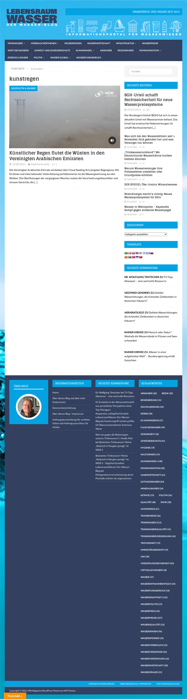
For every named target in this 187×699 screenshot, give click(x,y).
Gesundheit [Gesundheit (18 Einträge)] (150, 434)
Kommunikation (149, 50)
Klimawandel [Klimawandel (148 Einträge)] (152, 461)
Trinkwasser (15, 43)
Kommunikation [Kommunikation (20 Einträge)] (153, 468)
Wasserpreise (150, 43)
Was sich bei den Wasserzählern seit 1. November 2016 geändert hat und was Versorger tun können (149, 139)
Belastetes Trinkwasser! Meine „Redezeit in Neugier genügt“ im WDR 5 (113, 446)
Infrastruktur (125, 43)
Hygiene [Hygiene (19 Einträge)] (148, 447)
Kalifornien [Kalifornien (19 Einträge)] (150, 454)
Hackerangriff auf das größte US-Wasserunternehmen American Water (115, 425)
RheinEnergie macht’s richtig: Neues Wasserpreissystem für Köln (148, 195)
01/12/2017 (132, 201)
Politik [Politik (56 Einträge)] (165, 495)
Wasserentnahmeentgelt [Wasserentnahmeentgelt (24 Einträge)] (158, 583)
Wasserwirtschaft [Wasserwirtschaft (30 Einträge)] (154, 665)
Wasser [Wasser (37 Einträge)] (147, 577)
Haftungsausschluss (168, 684)
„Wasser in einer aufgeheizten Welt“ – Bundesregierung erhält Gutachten (149, 356)
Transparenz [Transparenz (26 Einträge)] (151, 515)
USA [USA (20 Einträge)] (145, 556)
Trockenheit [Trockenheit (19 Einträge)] (150, 543)
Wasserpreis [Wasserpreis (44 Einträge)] (150, 611)
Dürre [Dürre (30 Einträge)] (146, 413)
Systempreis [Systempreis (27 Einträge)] (150, 509)
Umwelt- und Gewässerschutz (52, 50)
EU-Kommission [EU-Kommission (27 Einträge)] (152, 420)
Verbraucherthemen (43, 43)
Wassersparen (73, 43)
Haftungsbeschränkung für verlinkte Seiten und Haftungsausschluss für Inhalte (71, 423)
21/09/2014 (132, 189)
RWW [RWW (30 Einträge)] (166, 502)
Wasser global (59, 57)
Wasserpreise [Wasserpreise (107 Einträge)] (151, 617)
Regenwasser (126, 50)
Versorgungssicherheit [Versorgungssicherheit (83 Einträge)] (157, 563)
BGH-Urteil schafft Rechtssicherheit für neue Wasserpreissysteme (148, 100)
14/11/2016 (132, 147)
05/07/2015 (134, 109)
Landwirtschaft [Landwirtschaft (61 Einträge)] (153, 475)
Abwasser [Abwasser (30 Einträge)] (149, 393)
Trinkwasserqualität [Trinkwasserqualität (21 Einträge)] (156, 529)
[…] (35, 182)
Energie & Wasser (18, 57)
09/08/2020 (132, 163)
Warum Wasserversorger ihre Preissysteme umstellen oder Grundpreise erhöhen (143, 171)
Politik (38, 57)
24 (147, 109)
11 (143, 179)
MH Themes (69, 690)
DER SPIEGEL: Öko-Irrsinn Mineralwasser (150, 184)
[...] (153, 127)
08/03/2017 (132, 214)
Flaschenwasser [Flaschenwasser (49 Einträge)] (153, 427)
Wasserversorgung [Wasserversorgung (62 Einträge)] (155, 658)
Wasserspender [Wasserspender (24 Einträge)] (152, 638)
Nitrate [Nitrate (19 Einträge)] (147, 495)
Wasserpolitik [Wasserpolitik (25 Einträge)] (151, 604)
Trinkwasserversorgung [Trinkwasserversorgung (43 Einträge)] (158, 536)
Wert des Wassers (18, 50)
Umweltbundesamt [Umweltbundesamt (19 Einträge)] (154, 549)
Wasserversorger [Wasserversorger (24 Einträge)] (154, 652)
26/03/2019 (132, 179)
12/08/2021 (19, 164)
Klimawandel (84, 50)
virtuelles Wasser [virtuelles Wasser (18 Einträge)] (154, 570)
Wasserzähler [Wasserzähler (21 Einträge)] (151, 672)
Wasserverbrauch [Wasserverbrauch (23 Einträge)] (154, 645)
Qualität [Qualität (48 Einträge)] (148, 502)
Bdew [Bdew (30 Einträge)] (167, 393)
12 (143, 163)
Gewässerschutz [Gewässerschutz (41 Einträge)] (153, 441)
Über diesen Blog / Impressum (68, 413)
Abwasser (106, 50)
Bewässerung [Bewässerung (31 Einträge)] (151, 400)
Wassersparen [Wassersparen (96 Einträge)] (151, 631)
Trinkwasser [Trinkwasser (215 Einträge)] (151, 522)
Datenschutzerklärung (64, 407)
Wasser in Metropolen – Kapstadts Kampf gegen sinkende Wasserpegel (147, 208)
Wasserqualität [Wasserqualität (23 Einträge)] (153, 624)
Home (55, 392)
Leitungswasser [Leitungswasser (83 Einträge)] (152, 481)
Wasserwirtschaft (98, 43)
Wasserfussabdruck (88, 57)
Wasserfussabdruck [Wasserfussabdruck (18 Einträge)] (155, 590)
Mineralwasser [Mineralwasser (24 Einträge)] (152, 488)
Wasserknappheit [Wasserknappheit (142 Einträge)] (154, 597)
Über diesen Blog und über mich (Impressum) (68, 400)
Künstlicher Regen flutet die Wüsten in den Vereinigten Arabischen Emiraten (57, 155)
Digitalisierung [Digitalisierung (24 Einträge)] (152, 406)
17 (143, 147)
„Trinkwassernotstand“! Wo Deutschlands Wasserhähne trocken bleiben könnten (148, 155)
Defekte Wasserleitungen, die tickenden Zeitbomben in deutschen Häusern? (150, 296)
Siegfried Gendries (40, 164)
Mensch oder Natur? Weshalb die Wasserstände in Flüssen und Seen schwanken (150, 336)
